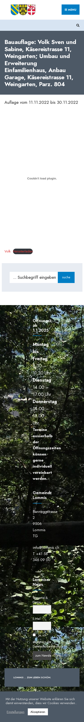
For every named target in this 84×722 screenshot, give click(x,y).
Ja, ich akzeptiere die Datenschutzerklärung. (47, 641)
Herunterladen (23, 251)
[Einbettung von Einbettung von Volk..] (42, 178)
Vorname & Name (40, 599)
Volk (7, 251)
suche (66, 277)
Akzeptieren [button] (37, 712)
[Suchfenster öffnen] (77, 25)
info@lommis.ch (46, 547)
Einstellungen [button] (15, 712)
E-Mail (37, 618)
